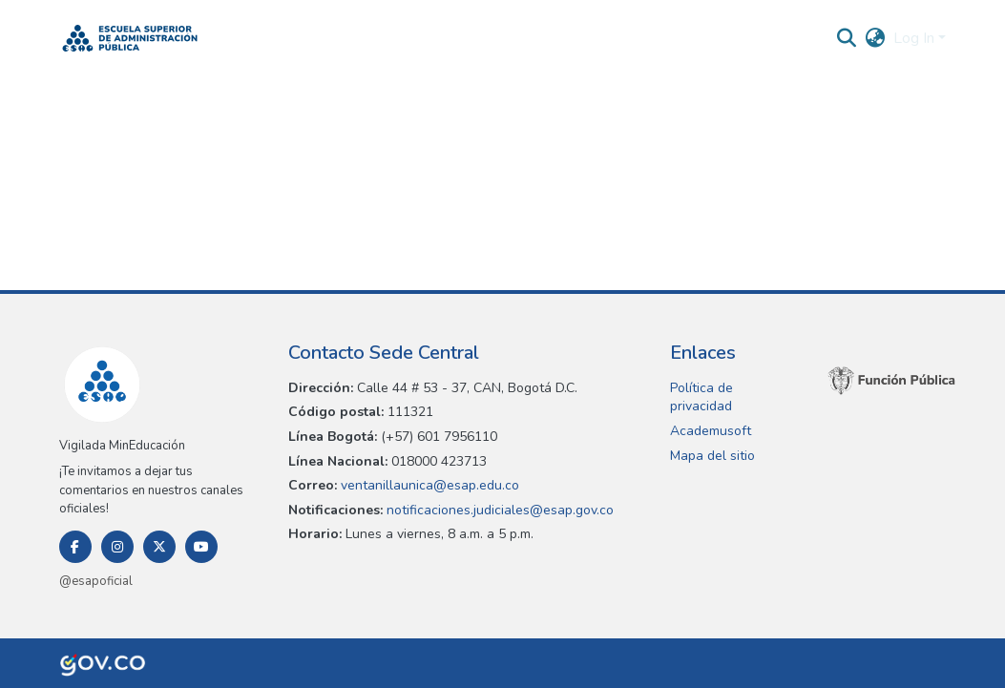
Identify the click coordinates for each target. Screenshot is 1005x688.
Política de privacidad (701, 397)
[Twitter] (159, 547)
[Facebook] (75, 547)
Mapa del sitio (712, 456)
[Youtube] (201, 547)
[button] (130, 38)
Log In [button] (915, 38)
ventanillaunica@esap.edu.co (428, 485)
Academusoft (710, 431)
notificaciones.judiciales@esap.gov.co (498, 510)
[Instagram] (117, 547)
